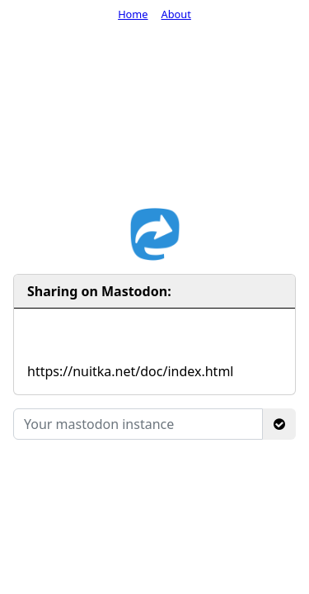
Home (132, 14)
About (176, 14)
